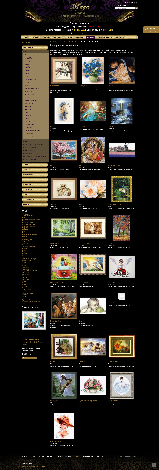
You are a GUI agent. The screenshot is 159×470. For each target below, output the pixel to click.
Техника (24, 291)
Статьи (33, 456)
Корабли (25, 243)
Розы (23, 283)
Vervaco (53, 204)
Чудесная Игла (55, 441)
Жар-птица (54, 243)
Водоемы (25, 221)
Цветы (24, 296)
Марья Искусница (57, 282)
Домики (24, 236)
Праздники (25, 279)
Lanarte (53, 126)
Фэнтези (24, 295)
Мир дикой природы (29, 259)
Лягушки (25, 253)
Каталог (90, 37)
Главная (53, 41)
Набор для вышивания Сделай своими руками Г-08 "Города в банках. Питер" (28, 342)
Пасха (24, 276)
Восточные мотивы (28, 222)
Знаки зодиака (27, 240)
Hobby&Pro (83, 86)
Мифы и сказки (27, 260)
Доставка (50, 456)
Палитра (111, 302)
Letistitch (82, 126)
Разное (24, 286)
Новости (68, 456)
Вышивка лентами (28, 226)
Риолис (82, 362)
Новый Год (25, 272)
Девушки (25, 228)
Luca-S (110, 126)
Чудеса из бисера (28, 300)
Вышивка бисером (28, 224)
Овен (81, 321)
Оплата (41, 456)
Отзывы (59, 456)
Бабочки (25, 217)
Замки (24, 238)
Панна (52, 362)
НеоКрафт (112, 282)
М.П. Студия (84, 282)
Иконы (24, 241)
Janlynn (111, 86)
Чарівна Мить (113, 401)
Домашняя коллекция (116, 204)
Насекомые (26, 267)
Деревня (25, 229)
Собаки (24, 288)
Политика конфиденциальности (33, 466)
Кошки (24, 245)
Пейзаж (24, 277)
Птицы (24, 281)
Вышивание (73, 41)
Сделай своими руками (88, 401)
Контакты (99, 456)
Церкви (24, 298)
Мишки (24, 262)
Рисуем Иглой (113, 362)
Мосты (24, 265)
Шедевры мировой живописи (32, 301)
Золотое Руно (84, 243)
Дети (23, 231)
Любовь (24, 248)
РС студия (54, 401)
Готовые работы (87, 456)
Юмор (24, 303)
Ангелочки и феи (28, 216)
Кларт (110, 243)
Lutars (52, 165)
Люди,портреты (27, 252)
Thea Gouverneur (114, 165)
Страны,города (27, 289)
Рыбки (24, 284)
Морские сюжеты (28, 264)
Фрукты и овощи (27, 293)
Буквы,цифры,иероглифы (31, 219)
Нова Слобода (55, 321)
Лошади (24, 250)
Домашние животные (29, 234)
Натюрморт (26, 269)
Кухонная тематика (28, 246)
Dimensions (54, 86)
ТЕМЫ (25, 211)
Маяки (24, 257)
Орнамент (25, 274)
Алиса (81, 204)
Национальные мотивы (30, 271)
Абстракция (26, 214)
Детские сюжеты (27, 233)
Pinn (80, 165)
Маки (23, 255)
